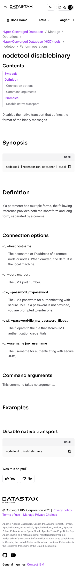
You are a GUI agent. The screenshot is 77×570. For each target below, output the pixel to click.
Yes (10, 479)
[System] (70, 7)
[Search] (50, 7)
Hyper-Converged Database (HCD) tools (31, 41)
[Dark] (64, 7)
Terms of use (11, 515)
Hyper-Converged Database (22, 32)
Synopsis (11, 74)
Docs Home (16, 20)
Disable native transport (22, 104)
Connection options (19, 86)
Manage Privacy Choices (40, 515)
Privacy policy (62, 510)
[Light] (59, 7)
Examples (11, 98)
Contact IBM (35, 564)
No (27, 479)
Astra (45, 20)
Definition (11, 79)
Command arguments (21, 92)
